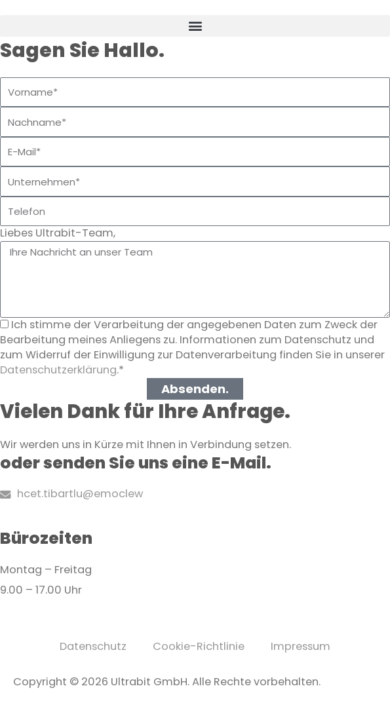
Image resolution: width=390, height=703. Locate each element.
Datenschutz (93, 646)
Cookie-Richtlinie (198, 646)
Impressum (300, 646)
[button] (195, 26)
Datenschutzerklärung (58, 369)
